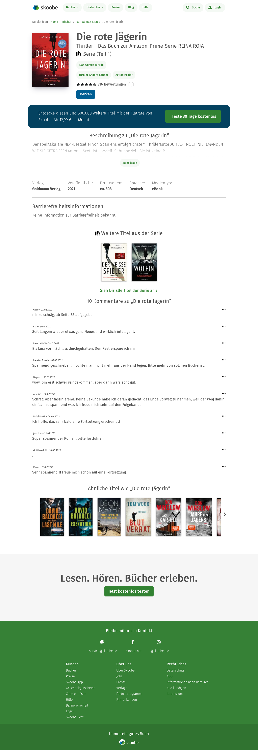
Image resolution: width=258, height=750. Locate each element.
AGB (170, 676)
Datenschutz (175, 670)
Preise (115, 7)
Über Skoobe (125, 670)
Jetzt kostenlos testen (129, 591)
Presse (121, 682)
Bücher (71, 7)
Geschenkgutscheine (80, 688)
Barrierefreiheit (77, 705)
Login (215, 7)
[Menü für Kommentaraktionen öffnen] (224, 309)
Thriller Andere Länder (93, 75)
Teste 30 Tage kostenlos (194, 116)
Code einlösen (76, 694)
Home (54, 22)
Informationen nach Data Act (187, 682)
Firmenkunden (126, 700)
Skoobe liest (74, 717)
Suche (193, 7)
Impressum (175, 694)
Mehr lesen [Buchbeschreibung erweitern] (130, 163)
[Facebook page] (134, 646)
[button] (225, 514)
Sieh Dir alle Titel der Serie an (129, 290)
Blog (131, 7)
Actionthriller (124, 75)
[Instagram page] (159, 646)
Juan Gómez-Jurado (88, 22)
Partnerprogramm (129, 694)
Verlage (121, 688)
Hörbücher (94, 7)
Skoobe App (74, 682)
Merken (85, 94)
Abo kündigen (176, 688)
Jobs (119, 676)
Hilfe (146, 7)
